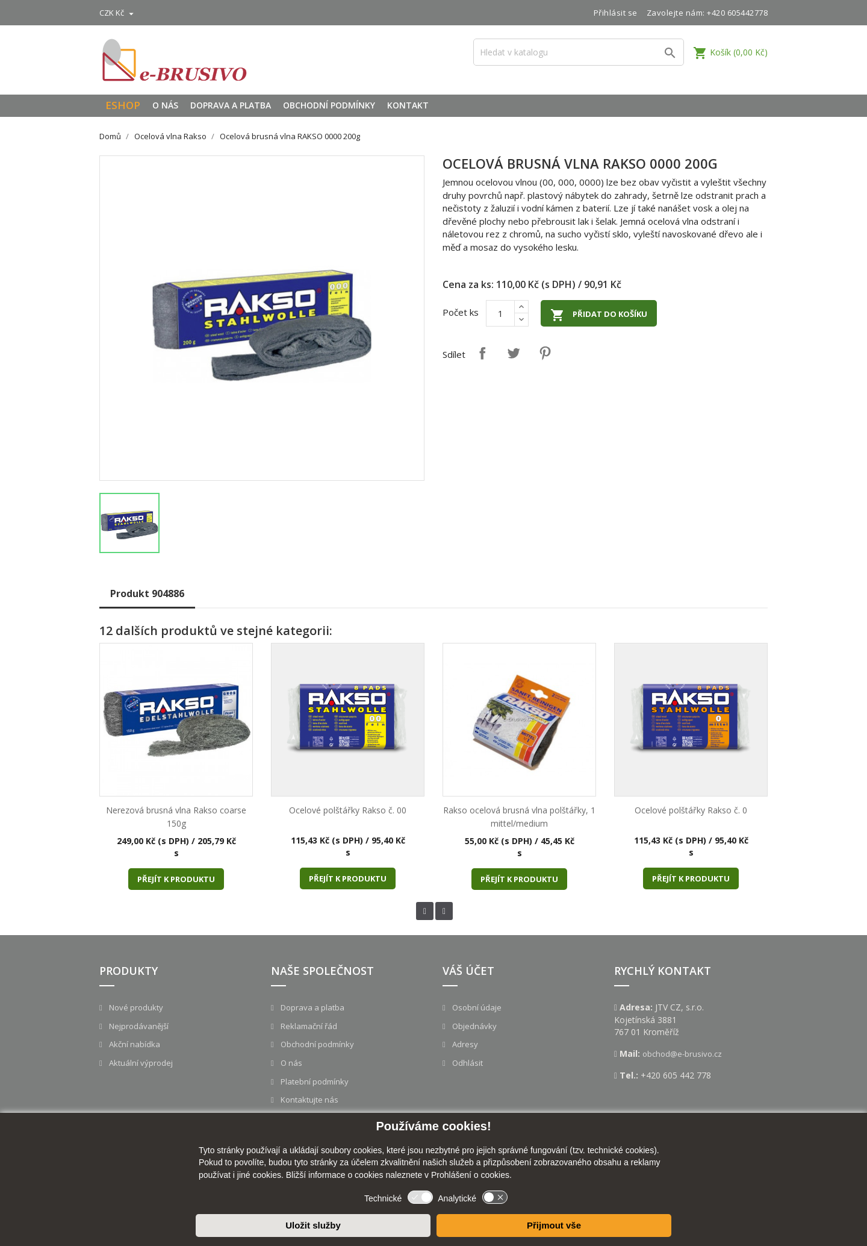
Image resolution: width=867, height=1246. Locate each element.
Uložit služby (313, 1225)
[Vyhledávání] (578, 52)
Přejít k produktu (176, 879)
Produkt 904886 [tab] (147, 593)
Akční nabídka (133, 1044)
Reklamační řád (308, 1026)
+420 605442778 (737, 12)
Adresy (464, 1044)
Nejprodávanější (138, 1026)
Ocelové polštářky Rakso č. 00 (347, 810)
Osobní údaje (476, 1007)
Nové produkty (135, 1007)
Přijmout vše (554, 1225)
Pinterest (545, 353)
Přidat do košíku (598, 315)
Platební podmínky (314, 1081)
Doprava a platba (230, 105)
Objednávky (473, 1026)
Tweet (514, 353)
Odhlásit (466, 1062)
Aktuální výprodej (140, 1062)
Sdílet (482, 353)
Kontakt (408, 105)
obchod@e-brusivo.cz (682, 1053)
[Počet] (500, 313)
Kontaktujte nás (308, 1099)
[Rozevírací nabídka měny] (118, 12)
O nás (165, 105)
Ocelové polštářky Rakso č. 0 (691, 810)
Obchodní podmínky (329, 105)
